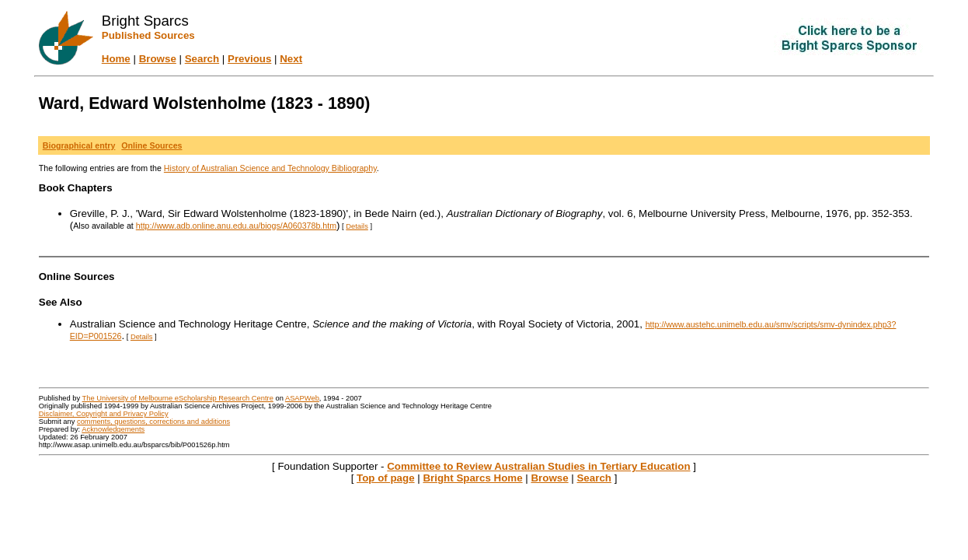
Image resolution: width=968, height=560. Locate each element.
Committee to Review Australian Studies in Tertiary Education (538, 466)
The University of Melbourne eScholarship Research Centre (177, 398)
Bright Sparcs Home (472, 478)
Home (116, 59)
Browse (157, 59)
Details (357, 226)
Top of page (386, 478)
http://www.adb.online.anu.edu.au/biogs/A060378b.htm (236, 225)
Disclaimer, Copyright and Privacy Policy (104, 414)
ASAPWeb (302, 398)
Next (291, 59)
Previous (249, 59)
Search (202, 59)
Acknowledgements (113, 429)
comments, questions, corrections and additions (153, 421)
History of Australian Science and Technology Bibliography (270, 168)
